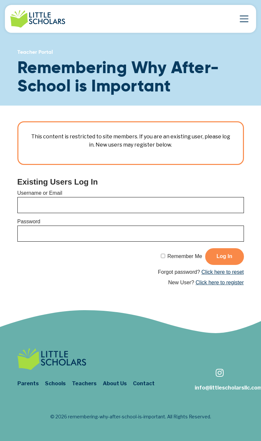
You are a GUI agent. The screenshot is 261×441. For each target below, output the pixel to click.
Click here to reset (223, 272)
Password (28, 221)
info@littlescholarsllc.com (219, 388)
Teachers (84, 383)
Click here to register (220, 282)
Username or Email (39, 193)
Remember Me (184, 256)
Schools (55, 383)
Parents (28, 383)
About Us (115, 383)
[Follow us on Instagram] (219, 374)
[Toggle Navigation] (244, 19)
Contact (144, 383)
